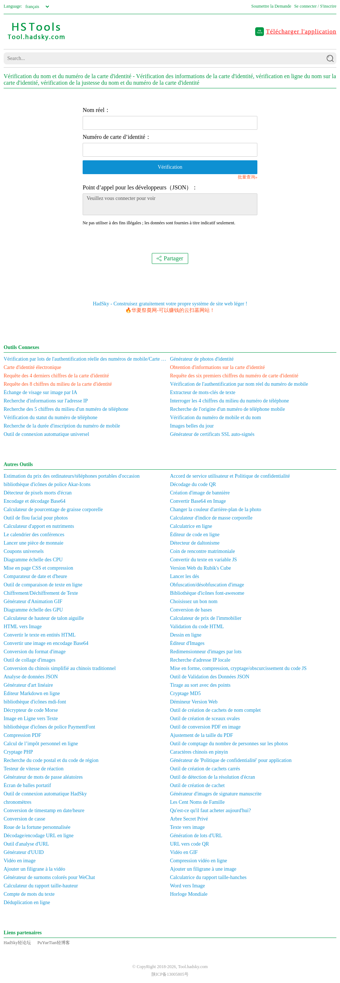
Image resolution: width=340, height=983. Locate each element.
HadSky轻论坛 (17, 942)
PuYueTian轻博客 (53, 942)
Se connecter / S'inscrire (315, 6)
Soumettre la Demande (271, 6)
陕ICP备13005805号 (170, 974)
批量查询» (247, 177)
